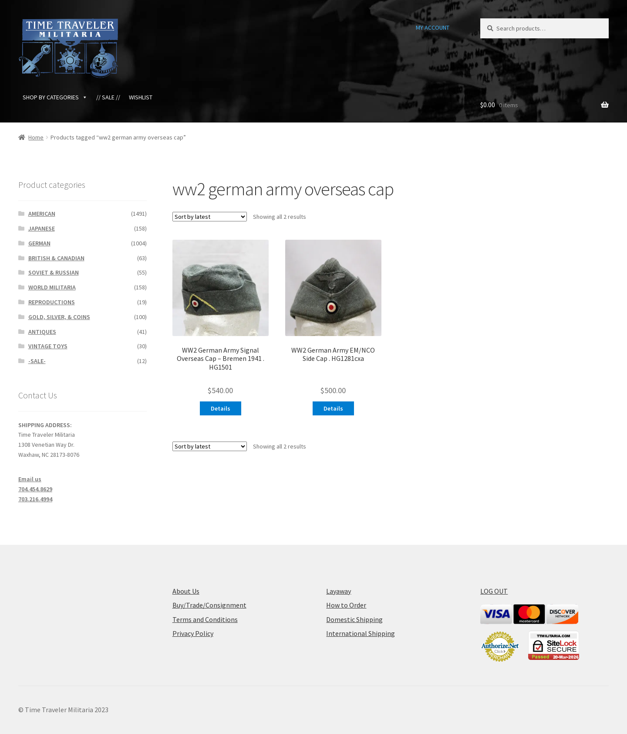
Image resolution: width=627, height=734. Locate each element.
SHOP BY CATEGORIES (55, 97)
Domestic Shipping (354, 619)
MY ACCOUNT (432, 27)
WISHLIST (140, 97)
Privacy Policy (192, 633)
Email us (29, 479)
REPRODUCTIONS (51, 302)
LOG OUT (494, 591)
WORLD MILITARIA (52, 287)
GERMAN (39, 243)
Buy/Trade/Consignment (209, 605)
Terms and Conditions (205, 619)
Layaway (338, 591)
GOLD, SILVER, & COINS (59, 317)
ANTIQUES (42, 332)
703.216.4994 (35, 499)
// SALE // (108, 97)
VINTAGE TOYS (47, 346)
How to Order (346, 605)
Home (36, 137)
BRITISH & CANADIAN (56, 258)
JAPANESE (41, 228)
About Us (185, 591)
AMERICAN (41, 213)
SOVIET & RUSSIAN (53, 272)
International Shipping (360, 633)
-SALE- (37, 361)
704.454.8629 (35, 489)
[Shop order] (209, 216)
